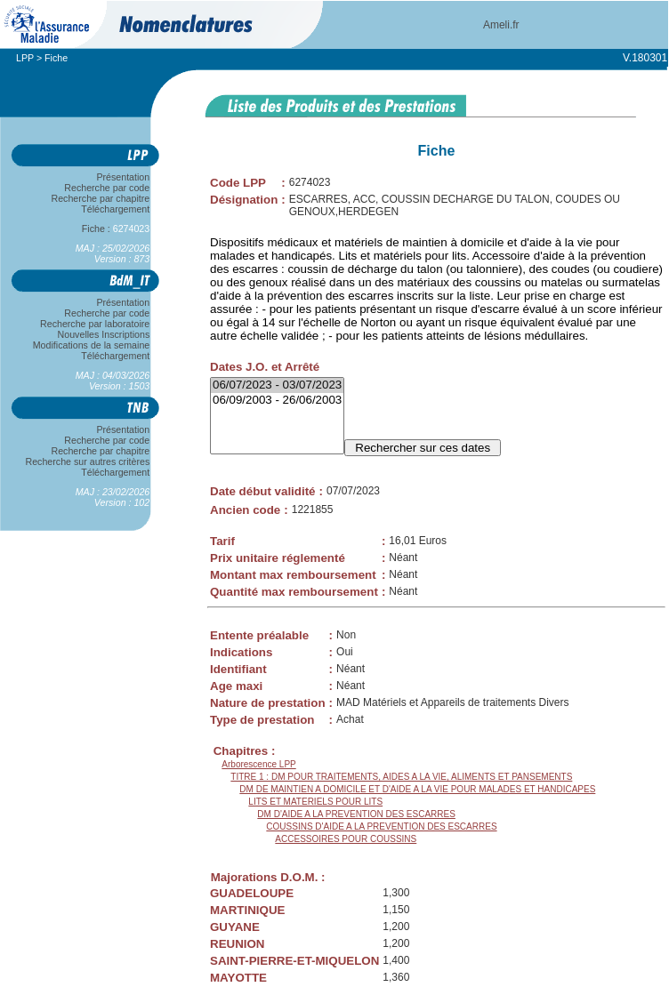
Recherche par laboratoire (94, 323)
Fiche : (115, 228)
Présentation (123, 177)
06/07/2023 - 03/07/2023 (277, 385)
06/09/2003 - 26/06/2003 (277, 400)
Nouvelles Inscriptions (103, 334)
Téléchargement (115, 209)
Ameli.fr (501, 25)
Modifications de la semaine (91, 345)
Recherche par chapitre (100, 198)
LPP (25, 57)
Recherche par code (107, 187)
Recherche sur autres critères (87, 461)
